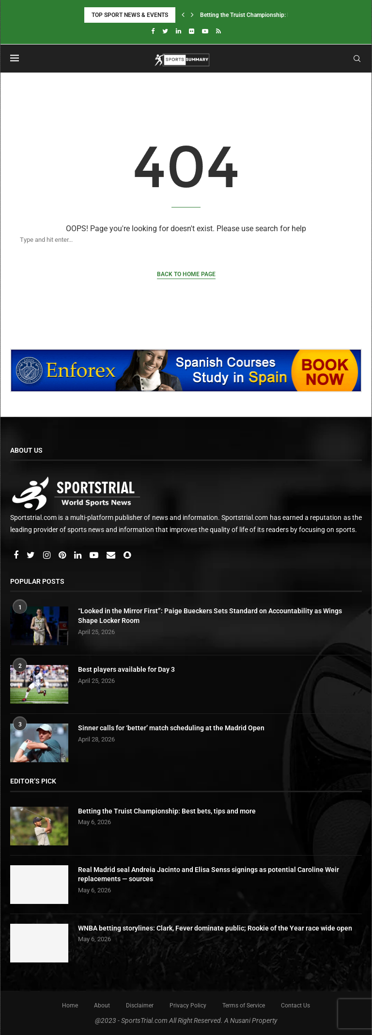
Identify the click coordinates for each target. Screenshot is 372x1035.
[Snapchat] (127, 556)
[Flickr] (191, 31)
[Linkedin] (178, 31)
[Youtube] (205, 31)
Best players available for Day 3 (126, 669)
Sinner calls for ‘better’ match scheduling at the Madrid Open (171, 728)
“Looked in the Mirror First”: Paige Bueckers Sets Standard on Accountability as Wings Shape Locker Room (210, 615)
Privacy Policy (188, 1005)
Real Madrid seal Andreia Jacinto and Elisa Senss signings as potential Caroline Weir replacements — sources (208, 874)
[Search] (176, 239)
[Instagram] (47, 556)
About (102, 1005)
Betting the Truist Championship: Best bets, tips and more (167, 811)
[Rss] (218, 31)
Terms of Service (243, 1005)
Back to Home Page (186, 274)
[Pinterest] (63, 556)
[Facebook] (153, 31)
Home (70, 1005)
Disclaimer (140, 1005)
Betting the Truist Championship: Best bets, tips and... (270, 15)
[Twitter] (165, 31)
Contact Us (295, 1005)
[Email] (111, 556)
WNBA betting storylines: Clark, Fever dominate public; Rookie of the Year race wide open (215, 928)
